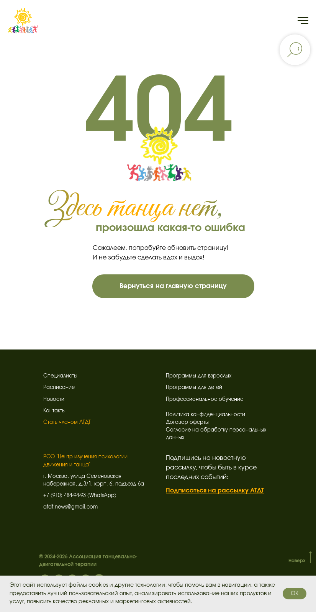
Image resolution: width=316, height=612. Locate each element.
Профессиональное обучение (204, 399)
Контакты (54, 411)
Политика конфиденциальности (205, 414)
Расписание (59, 387)
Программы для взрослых (198, 376)
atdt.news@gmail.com (70, 507)
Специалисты (60, 376)
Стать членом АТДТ (67, 422)
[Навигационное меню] (303, 21)
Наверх (297, 560)
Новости (53, 399)
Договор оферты (187, 422)
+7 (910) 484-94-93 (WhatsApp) (79, 495)
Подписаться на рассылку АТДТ (215, 490)
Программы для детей (194, 387)
